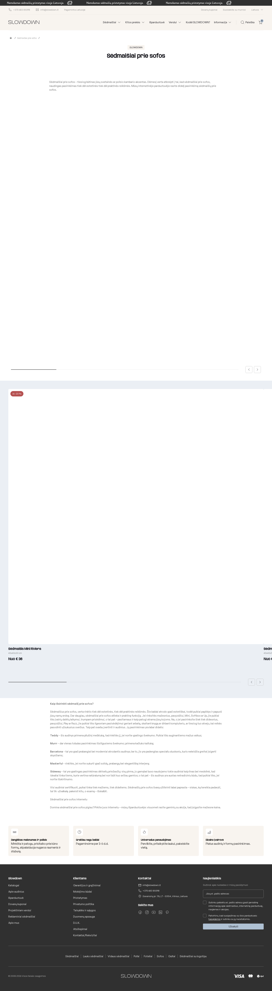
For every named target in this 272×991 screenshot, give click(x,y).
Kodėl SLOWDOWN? (198, 22)
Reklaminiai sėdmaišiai (21, 916)
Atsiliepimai (80, 929)
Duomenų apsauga (84, 916)
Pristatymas (80, 897)
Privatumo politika (83, 904)
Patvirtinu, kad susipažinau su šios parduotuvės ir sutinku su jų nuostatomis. (230, 917)
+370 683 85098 (151, 890)
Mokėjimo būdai (82, 891)
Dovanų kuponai (209, 9)
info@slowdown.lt (152, 885)
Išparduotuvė (157, 22)
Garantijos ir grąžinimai (87, 885)
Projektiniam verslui (19, 910)
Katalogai (13, 885)
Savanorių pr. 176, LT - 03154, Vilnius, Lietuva (165, 896)
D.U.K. (76, 922)
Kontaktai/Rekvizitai (85, 935)
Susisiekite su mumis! (234, 9)
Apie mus (13, 922)
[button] (248, 369)
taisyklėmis (214, 919)
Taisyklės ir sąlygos (84, 910)
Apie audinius (16, 891)
